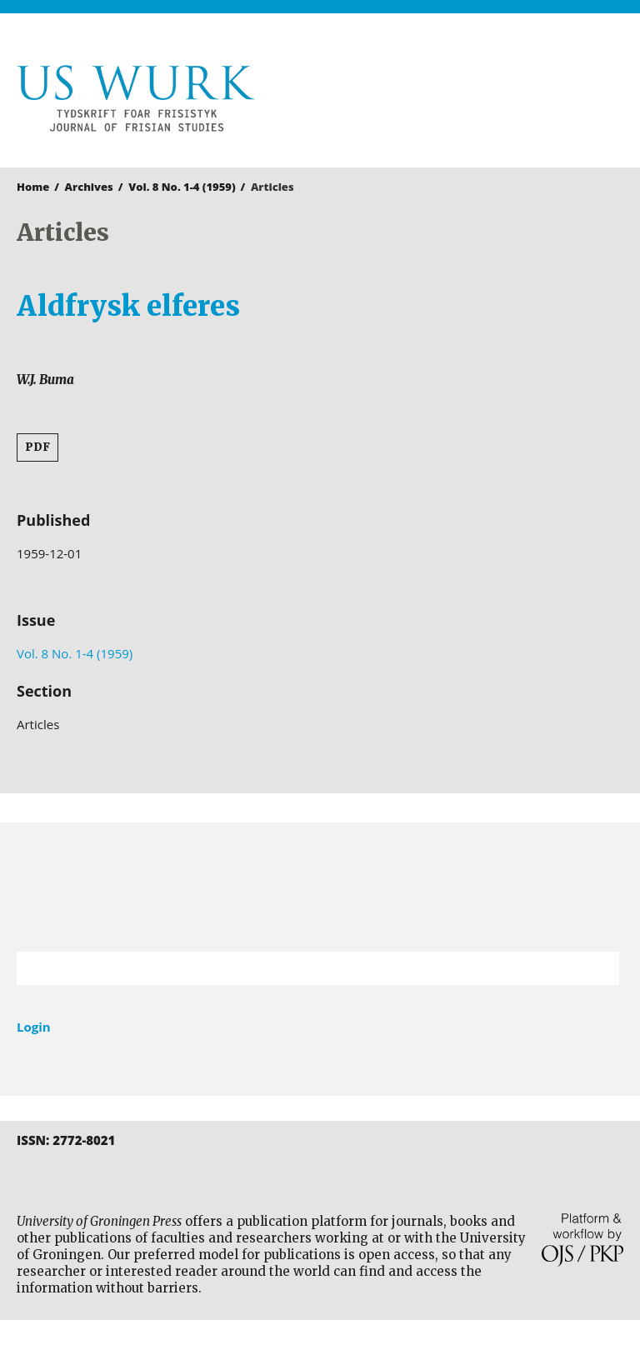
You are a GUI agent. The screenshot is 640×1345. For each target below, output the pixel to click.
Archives (89, 186)
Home (33, 186)
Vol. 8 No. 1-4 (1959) (181, 186)
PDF (37, 447)
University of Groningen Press (475, 100)
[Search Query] (297, 968)
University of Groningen (320, 887)
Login (34, 1026)
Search (598, 968)
